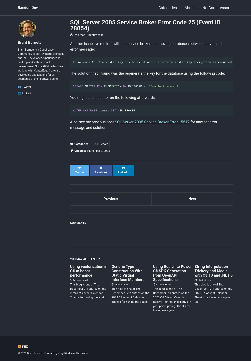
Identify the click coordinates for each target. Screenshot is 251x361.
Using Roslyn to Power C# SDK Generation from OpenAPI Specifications (172, 271)
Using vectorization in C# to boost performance (88, 269)
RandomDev (28, 8)
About (190, 8)
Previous (111, 197)
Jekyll (61, 351)
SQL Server (101, 145)
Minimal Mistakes (78, 351)
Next (192, 197)
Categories (167, 8)
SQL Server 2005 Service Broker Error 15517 (153, 123)
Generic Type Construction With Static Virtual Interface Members (128, 271)
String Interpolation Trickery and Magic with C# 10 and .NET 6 (214, 269)
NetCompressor (215, 8)
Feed (23, 345)
